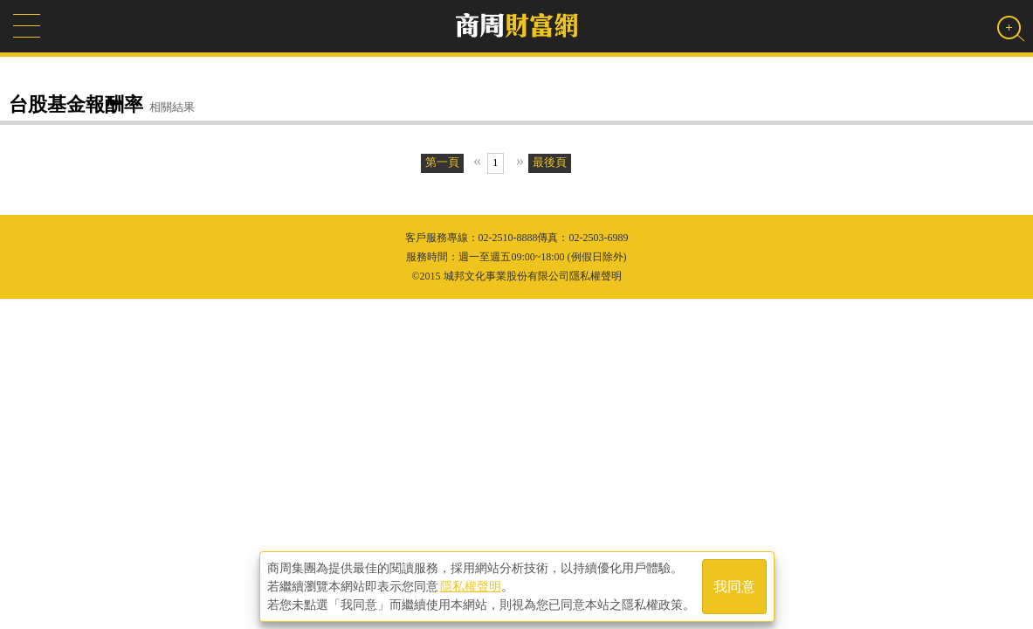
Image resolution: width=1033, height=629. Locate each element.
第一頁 (442, 162)
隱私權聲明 (470, 586)
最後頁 (550, 162)
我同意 (734, 586)
